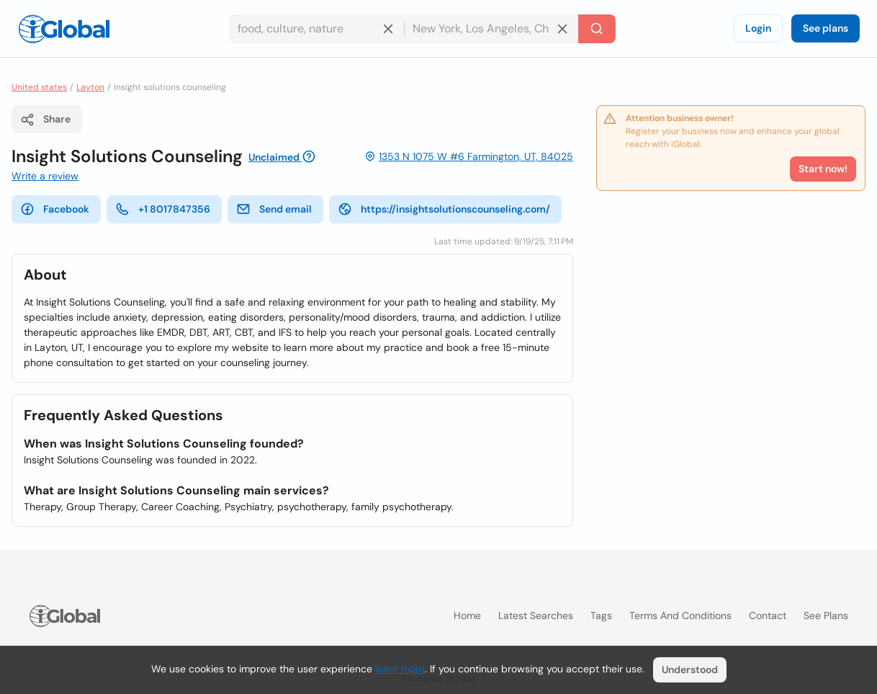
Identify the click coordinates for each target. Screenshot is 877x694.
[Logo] (64, 28)
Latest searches (535, 615)
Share (45, 119)
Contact (767, 615)
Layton (90, 87)
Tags (601, 615)
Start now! (823, 168)
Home (467, 615)
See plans (825, 28)
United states (39, 87)
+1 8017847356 (162, 209)
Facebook (54, 209)
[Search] (597, 28)
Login (758, 28)
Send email (274, 209)
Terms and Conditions (680, 615)
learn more (400, 668)
